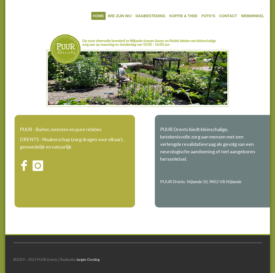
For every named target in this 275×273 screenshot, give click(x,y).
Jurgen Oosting (88, 259)
